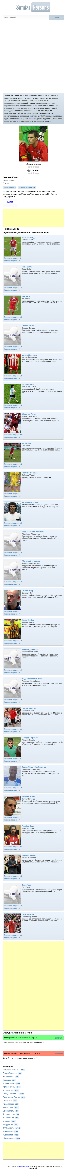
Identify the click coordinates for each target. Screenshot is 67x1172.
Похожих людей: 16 (13, 346)
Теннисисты (11, 1118)
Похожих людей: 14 (13, 582)
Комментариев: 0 (12, 261)
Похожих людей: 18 (13, 287)
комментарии (10, 187)
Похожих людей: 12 (13, 670)
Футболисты (12, 1128)
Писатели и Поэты (14, 1097)
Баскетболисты (12, 1073)
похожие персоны (27, 187)
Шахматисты (11, 1138)
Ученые (9, 1121)
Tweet (10, 202)
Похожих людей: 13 (13, 641)
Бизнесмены (11, 1076)
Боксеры (9, 1080)
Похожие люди (23, 1166)
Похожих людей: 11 (13, 493)
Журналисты (11, 1083)
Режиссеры (11, 1107)
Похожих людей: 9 (12, 258)
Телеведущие (11, 1114)
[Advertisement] (33, 55)
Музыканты (11, 1090)
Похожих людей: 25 (13, 847)
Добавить (58, 1038)
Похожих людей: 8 (12, 758)
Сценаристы (11, 1111)
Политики (10, 1100)
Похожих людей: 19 (13, 376)
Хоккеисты (10, 1131)
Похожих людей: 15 (13, 405)
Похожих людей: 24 (13, 435)
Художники (11, 1135)
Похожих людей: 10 (13, 317)
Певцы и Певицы (13, 1094)
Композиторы (12, 1087)
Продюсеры (11, 1104)
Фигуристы (10, 1124)
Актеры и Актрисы (14, 1070)
